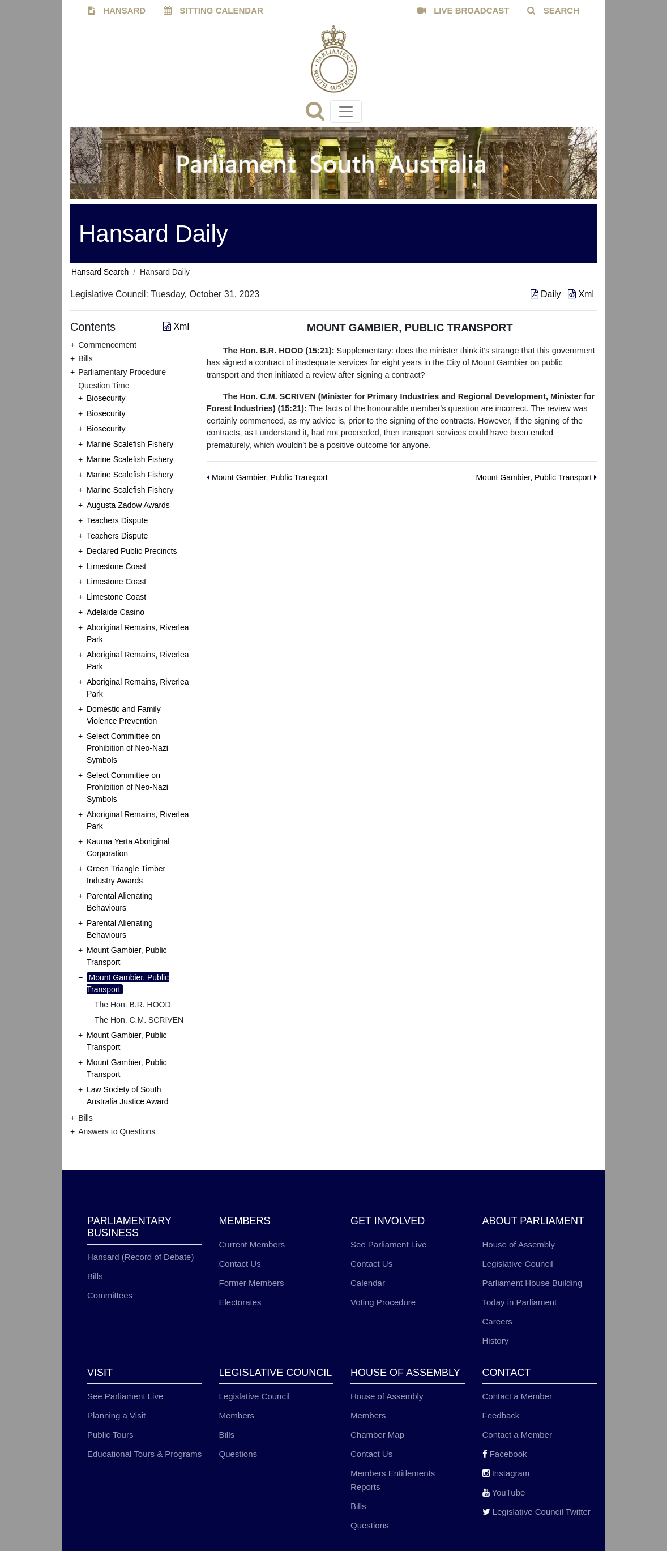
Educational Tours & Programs (144, 1454)
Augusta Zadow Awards (128, 505)
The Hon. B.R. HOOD (133, 1004)
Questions (238, 1454)
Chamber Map (377, 1434)
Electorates (240, 1302)
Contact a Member (517, 1396)
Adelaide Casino (115, 612)
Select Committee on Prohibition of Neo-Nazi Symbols (127, 748)
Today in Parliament (519, 1302)
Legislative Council (517, 1263)
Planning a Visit (116, 1415)
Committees (109, 1295)
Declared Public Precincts (132, 551)
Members (237, 1415)
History (495, 1340)
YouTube (503, 1492)
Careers (497, 1321)
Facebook (504, 1454)
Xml (581, 294)
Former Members (251, 1283)
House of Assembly (518, 1244)
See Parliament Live (388, 1244)
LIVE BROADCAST (463, 10)
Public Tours (110, 1434)
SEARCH (553, 10)
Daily (547, 294)
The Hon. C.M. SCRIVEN (139, 1019)
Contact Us (240, 1263)
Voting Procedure (383, 1302)
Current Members (252, 1244)
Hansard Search (100, 271)
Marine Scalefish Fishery (130, 443)
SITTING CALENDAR (213, 10)
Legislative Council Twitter (536, 1511)
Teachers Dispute (117, 520)
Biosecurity (106, 398)
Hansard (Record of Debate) (140, 1257)
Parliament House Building (532, 1283)
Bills (95, 1276)
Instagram (506, 1473)
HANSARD (117, 10)
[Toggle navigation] (346, 111)
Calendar (367, 1283)
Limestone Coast (116, 566)
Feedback (501, 1415)
